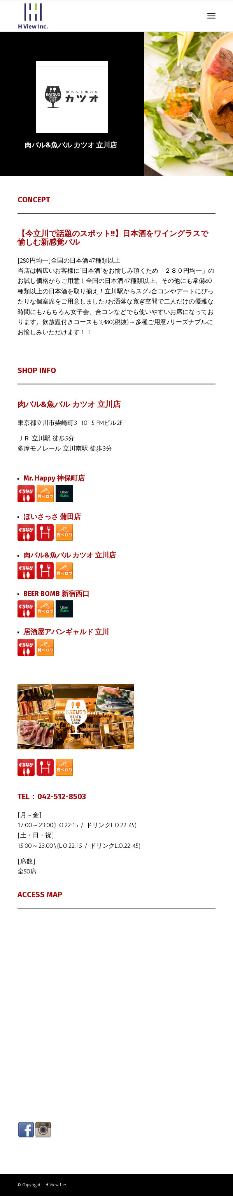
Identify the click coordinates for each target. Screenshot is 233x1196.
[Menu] (211, 16)
